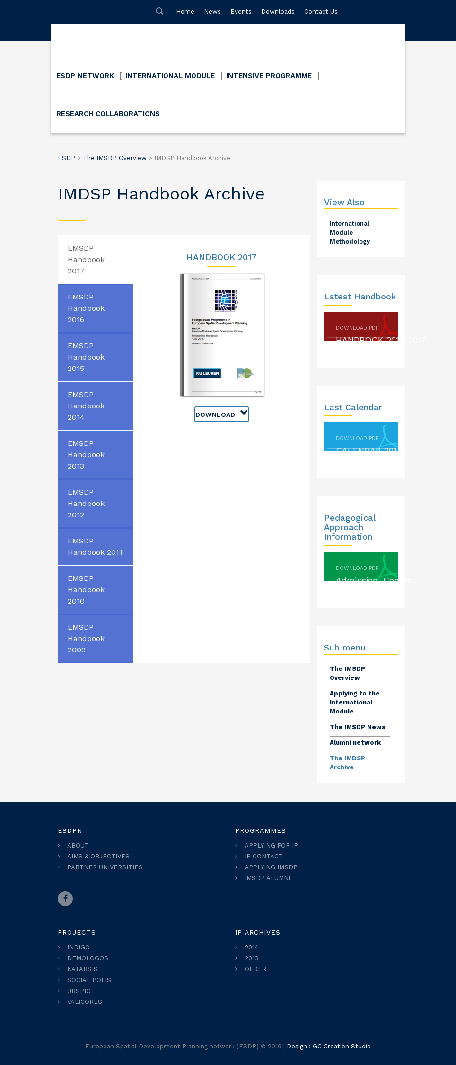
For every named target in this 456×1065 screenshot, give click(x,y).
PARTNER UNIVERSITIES (105, 867)
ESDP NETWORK (85, 76)
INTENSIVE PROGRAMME (269, 76)
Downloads (278, 11)
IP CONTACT (264, 856)
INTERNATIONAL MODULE (170, 76)
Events (241, 11)
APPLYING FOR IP (271, 845)
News (212, 11)
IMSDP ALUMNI (267, 878)
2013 (251, 958)
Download (221, 412)
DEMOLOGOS (87, 958)
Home (185, 11)
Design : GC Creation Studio (329, 1046)
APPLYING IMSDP (271, 867)
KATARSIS (82, 969)
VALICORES (84, 1001)
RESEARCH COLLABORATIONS (108, 113)
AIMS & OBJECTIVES (98, 856)
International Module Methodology (350, 232)
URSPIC (78, 990)
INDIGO (78, 947)
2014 (251, 947)
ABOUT (78, 845)
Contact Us (321, 11)
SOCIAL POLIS (89, 980)
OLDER (255, 969)
